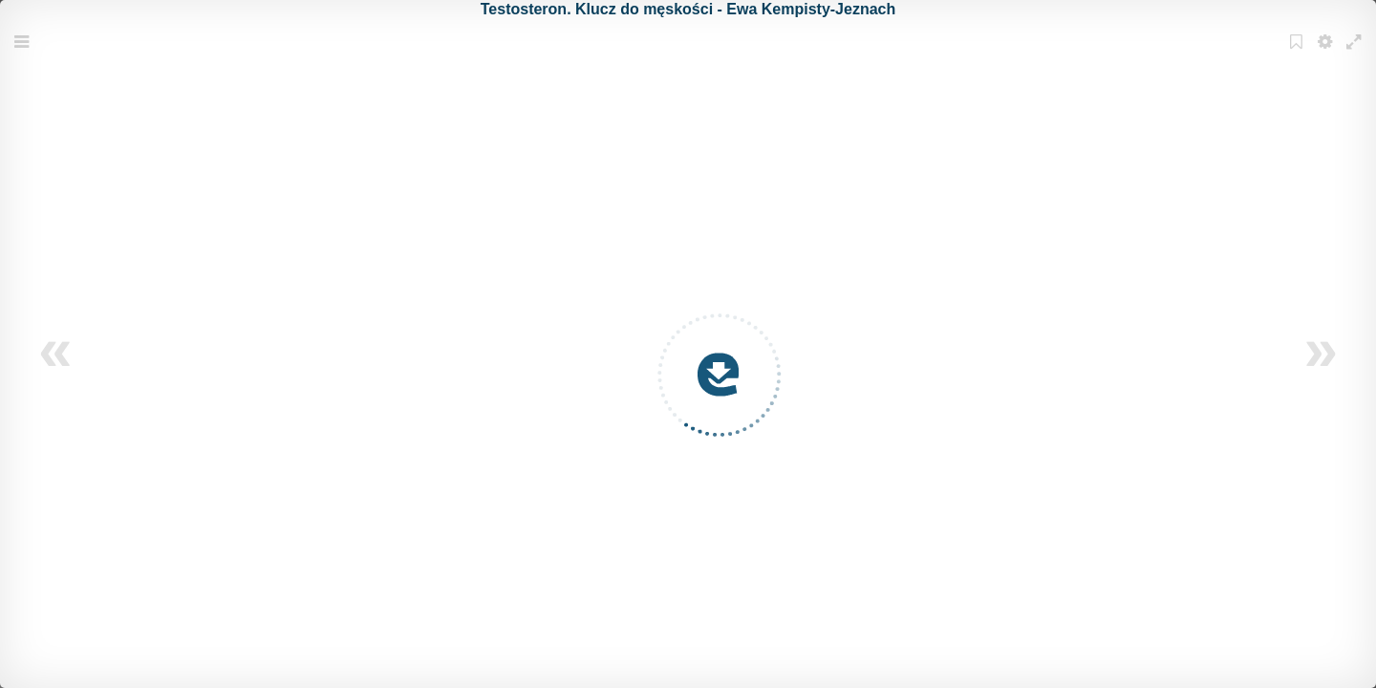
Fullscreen (1355, 53)
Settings (1327, 53)
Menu (23, 53)
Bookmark (1298, 53)
